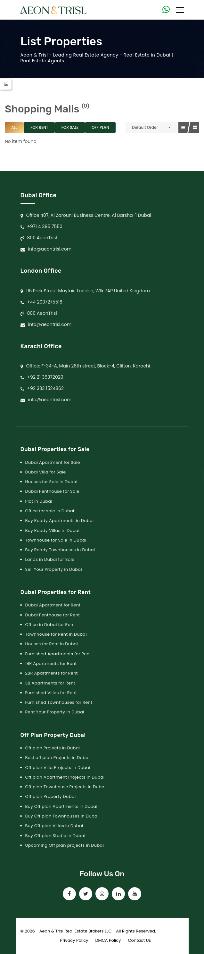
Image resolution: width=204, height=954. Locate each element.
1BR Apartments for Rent (51, 663)
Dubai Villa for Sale (45, 472)
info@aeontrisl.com (50, 249)
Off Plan (100, 127)
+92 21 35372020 (45, 377)
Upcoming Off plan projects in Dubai (64, 845)
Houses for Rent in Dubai (51, 644)
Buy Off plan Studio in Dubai (55, 836)
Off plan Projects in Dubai (52, 748)
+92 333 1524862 (45, 388)
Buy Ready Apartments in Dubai (59, 520)
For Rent (39, 127)
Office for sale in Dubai (49, 511)
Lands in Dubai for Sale (50, 559)
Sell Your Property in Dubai (53, 569)
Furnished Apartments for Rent (58, 654)
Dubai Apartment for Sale (52, 462)
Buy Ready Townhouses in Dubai (60, 550)
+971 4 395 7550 (44, 226)
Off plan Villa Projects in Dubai (57, 767)
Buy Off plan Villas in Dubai (54, 826)
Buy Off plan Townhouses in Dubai (62, 816)
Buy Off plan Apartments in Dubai (61, 806)
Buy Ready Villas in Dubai (52, 530)
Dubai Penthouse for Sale (52, 491)
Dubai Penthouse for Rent (52, 615)
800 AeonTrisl (42, 237)
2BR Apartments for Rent (51, 673)
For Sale (70, 127)
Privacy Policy (74, 940)
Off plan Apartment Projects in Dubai (65, 777)
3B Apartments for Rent (50, 683)
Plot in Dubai (38, 501)
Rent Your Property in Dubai (54, 712)
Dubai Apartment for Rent (53, 605)
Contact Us (139, 940)
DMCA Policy (108, 940)
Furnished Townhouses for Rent (59, 702)
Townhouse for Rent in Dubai (56, 634)
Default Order (145, 127)
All (14, 127)
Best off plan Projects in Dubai (57, 758)
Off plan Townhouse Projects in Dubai (65, 787)
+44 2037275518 (44, 302)
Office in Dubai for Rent (50, 625)
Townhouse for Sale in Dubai (55, 540)
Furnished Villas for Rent (51, 693)
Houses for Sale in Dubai (51, 482)
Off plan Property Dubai (50, 796)
